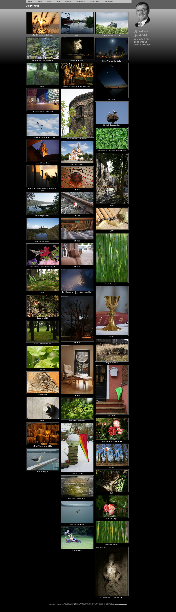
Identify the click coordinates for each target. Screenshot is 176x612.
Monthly (68, 1)
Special (49, 1)
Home (30, 1)
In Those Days (94, 1)
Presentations (80, 1)
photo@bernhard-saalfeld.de (118, 604)
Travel (58, 1)
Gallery (39, 1)
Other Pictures (108, 1)
